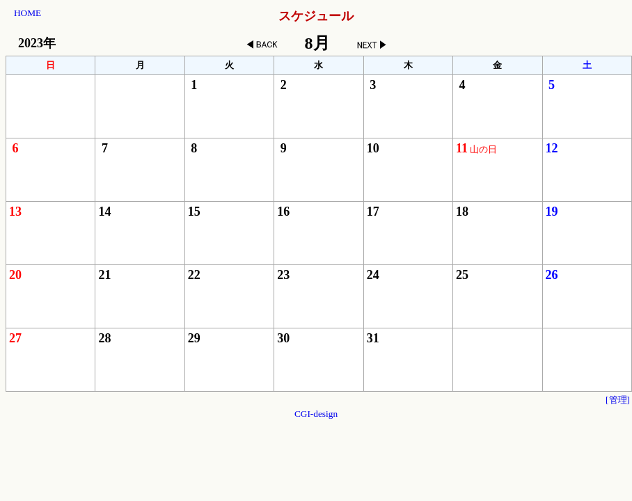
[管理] (618, 400)
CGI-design (316, 413)
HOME (27, 13)
